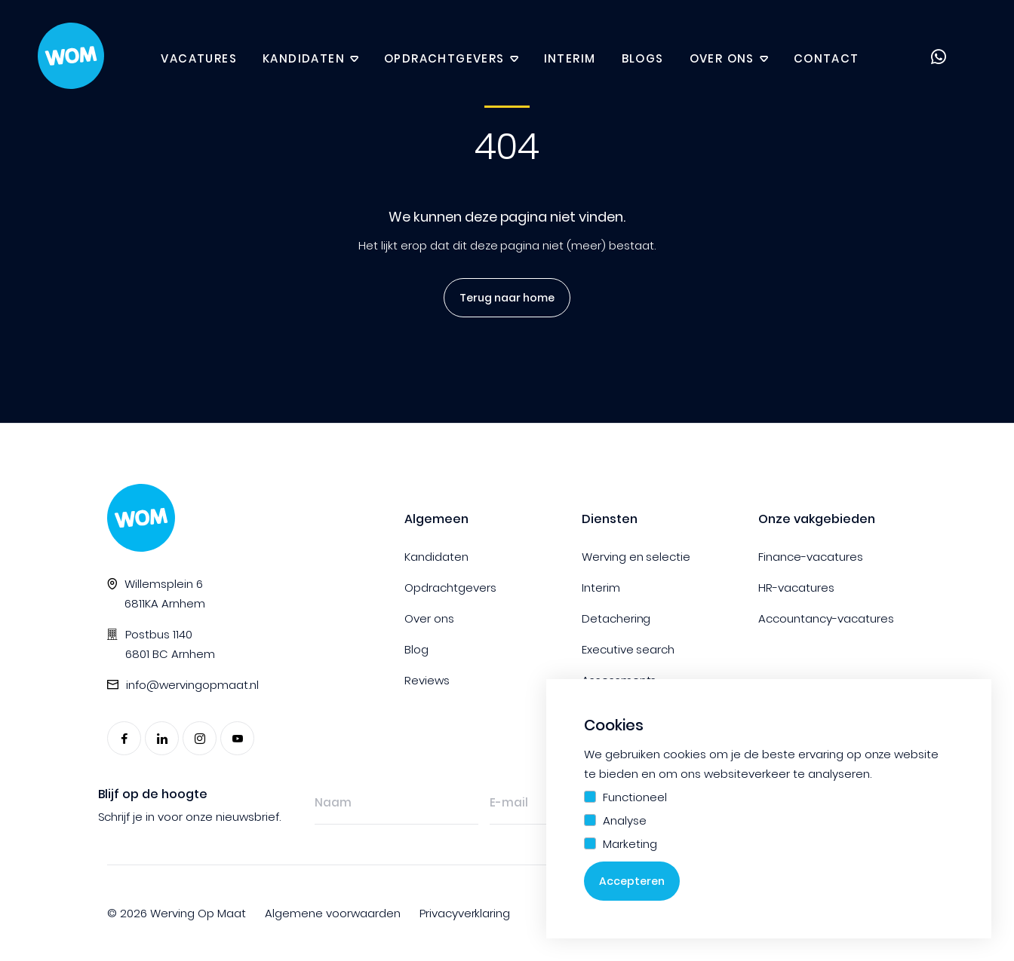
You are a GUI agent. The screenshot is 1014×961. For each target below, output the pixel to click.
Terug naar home (502, 297)
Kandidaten (304, 58)
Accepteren (632, 881)
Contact (826, 58)
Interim (570, 58)
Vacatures (199, 58)
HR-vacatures (796, 587)
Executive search (628, 649)
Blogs (643, 58)
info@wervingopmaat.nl (192, 685)
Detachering (616, 618)
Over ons (722, 58)
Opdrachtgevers (444, 58)
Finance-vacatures (810, 557)
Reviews (427, 680)
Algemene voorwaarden (333, 913)
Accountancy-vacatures (826, 618)
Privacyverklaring (465, 913)
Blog (416, 649)
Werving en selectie (636, 557)
